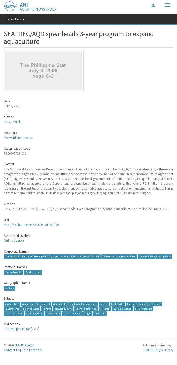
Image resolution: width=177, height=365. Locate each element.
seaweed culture (63, 308)
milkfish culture (122, 308)
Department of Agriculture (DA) (119, 256)
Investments (12, 308)
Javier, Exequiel (13, 272)
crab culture (53, 313)
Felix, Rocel (12, 122)
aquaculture (12, 304)
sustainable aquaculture (83, 304)
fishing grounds (136, 304)
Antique (9, 288)
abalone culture (34, 313)
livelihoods (117, 304)
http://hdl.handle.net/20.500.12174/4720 (31, 225)
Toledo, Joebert (33, 272)
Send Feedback (32, 350)
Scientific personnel (86, 308)
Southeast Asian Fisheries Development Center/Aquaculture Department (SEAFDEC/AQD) (52, 256)
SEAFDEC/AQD (24, 345)
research (105, 308)
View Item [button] (16, 19)
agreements (59, 304)
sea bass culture (72, 313)
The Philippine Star (17, 329)
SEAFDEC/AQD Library (158, 350)
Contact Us (11, 350)
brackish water (31, 308)
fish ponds (154, 304)
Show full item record (18, 137)
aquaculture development (36, 304)
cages (88, 313)
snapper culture (13, 313)
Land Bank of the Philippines (154, 256)
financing (100, 313)
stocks (104, 304)
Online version (14, 240)
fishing (47, 308)
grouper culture (143, 308)
